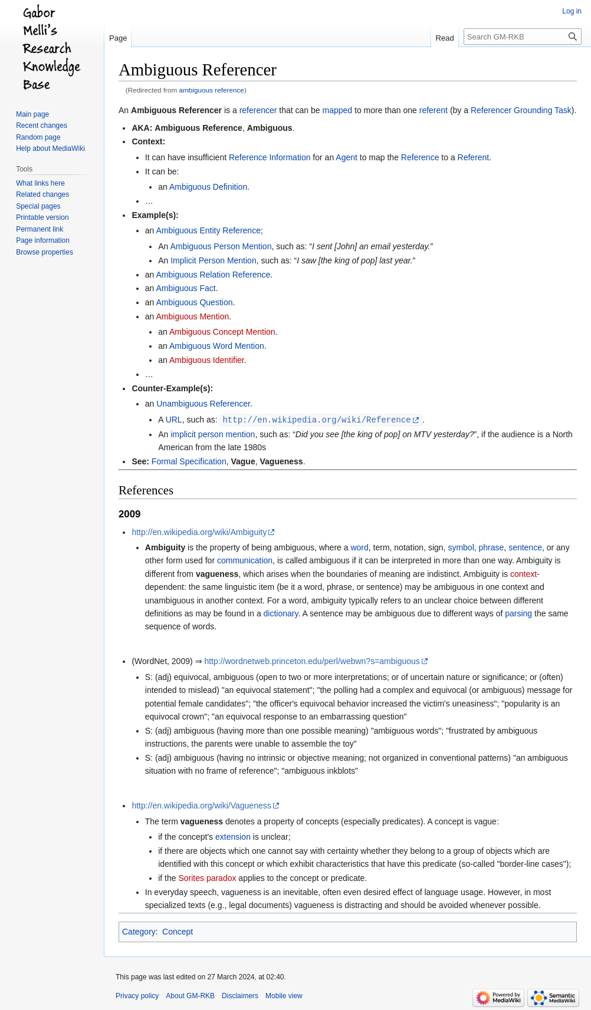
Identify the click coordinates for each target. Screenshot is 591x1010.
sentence (525, 547)
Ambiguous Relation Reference (213, 274)
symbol (461, 547)
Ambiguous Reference (198, 128)
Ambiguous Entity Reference (208, 230)
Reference (420, 157)
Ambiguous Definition (208, 187)
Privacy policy (137, 995)
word (359, 547)
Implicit (183, 260)
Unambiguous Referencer (203, 403)
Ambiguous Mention (192, 316)
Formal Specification (189, 461)
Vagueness (281, 461)
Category (139, 931)
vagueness (217, 573)
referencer (258, 110)
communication (244, 560)
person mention (226, 433)
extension (233, 836)
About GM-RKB (190, 995)
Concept (177, 931)
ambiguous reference (211, 90)
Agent (346, 157)
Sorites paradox (207, 877)
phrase (491, 547)
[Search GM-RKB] (523, 36)
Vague (243, 461)
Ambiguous (270, 128)
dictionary (281, 613)
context (523, 573)
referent (433, 110)
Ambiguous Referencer (176, 110)
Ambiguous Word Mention (216, 346)
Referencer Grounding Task (521, 110)
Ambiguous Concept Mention (222, 331)
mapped (338, 110)
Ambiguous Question (194, 302)
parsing (518, 613)
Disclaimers (240, 995)
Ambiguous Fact (185, 288)
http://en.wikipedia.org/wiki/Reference (316, 419)
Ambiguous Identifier (206, 360)
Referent (474, 157)
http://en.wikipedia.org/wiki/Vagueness (201, 805)
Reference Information (270, 157)
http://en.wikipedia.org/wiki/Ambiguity (199, 531)
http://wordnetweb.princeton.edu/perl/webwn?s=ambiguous (311, 660)
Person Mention (242, 246)
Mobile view (284, 995)
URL (174, 419)
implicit (183, 433)
